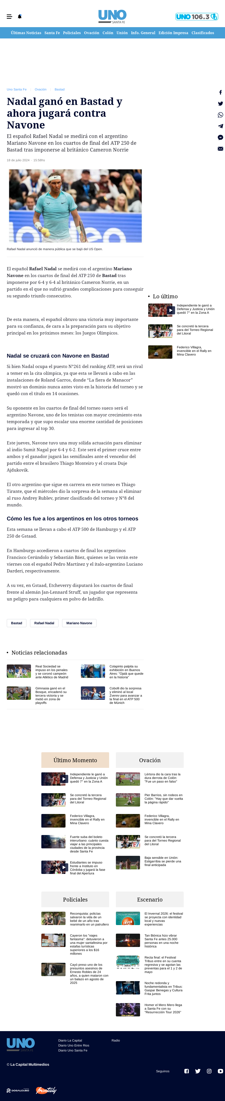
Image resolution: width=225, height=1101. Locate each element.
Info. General (143, 33)
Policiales (72, 33)
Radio (116, 1040)
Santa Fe (52, 33)
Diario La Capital (70, 1040)
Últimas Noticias (26, 33)
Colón (108, 33)
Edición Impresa (173, 33)
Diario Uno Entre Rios (73, 1045)
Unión (122, 33)
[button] (9, 16)
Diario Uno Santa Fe (72, 1050)
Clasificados (203, 33)
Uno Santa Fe (17, 89)
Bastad (60, 89)
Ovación (91, 33)
